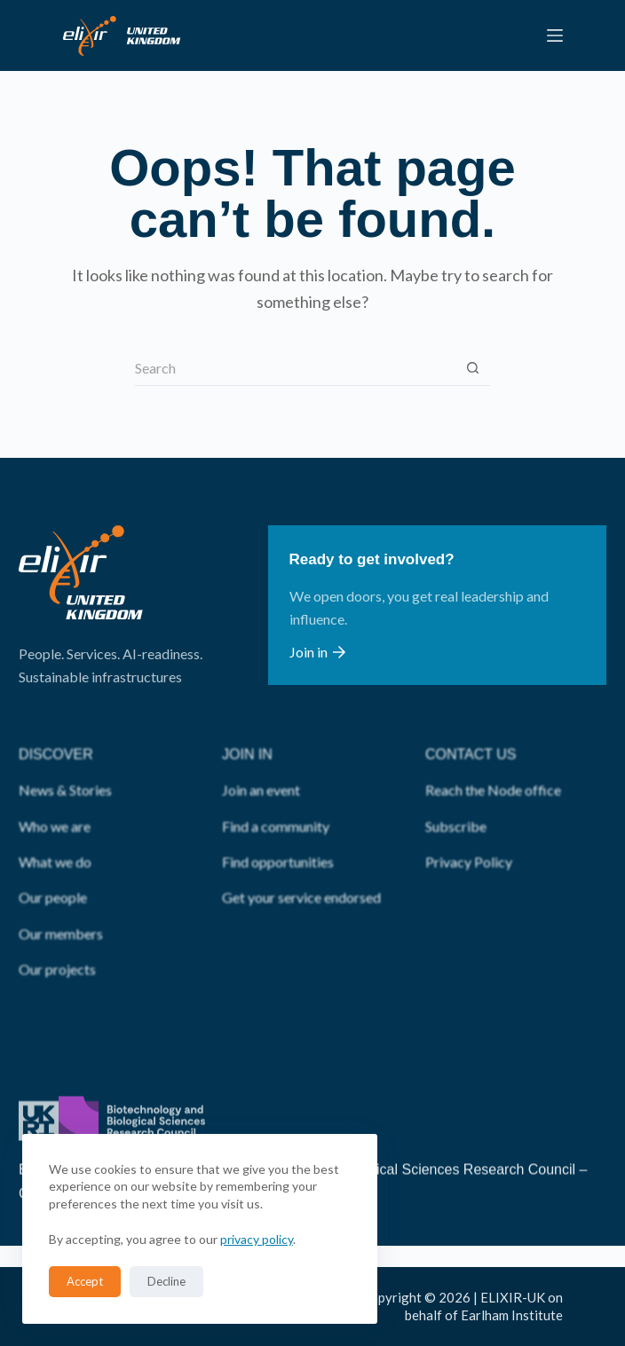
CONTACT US (471, 727)
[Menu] (555, 35)
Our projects (57, 941)
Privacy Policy (468, 834)
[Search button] (472, 368)
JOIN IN (247, 727)
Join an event (261, 762)
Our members (61, 905)
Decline (166, 1281)
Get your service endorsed (301, 870)
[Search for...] (295, 368)
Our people (53, 870)
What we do (55, 834)
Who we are (55, 798)
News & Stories (65, 762)
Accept (85, 1281)
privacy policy (256, 1239)
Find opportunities (278, 834)
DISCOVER (56, 727)
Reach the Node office (493, 762)
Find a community (275, 798)
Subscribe (456, 798)
